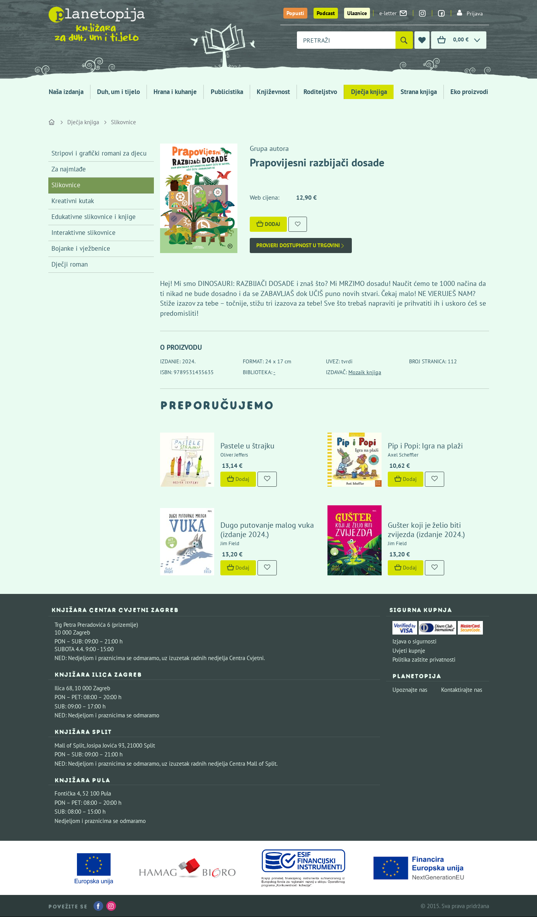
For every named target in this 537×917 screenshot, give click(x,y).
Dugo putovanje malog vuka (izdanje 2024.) (267, 529)
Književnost (273, 91)
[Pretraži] (404, 40)
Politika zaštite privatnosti (423, 659)
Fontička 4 (67, 793)
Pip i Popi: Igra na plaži (425, 446)
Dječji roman (69, 264)
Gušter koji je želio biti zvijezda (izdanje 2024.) (426, 529)
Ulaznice (357, 13)
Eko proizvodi (469, 91)
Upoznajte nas (409, 689)
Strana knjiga (419, 91)
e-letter (393, 13)
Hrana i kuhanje (175, 91)
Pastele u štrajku (247, 446)
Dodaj (268, 224)
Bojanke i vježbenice (80, 248)
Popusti (295, 13)
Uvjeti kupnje (408, 650)
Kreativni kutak (72, 201)
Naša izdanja (66, 91)
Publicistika (227, 91)
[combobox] (346, 40)
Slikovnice (123, 122)
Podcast (326, 13)
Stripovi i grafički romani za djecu (99, 153)
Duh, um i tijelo (118, 91)
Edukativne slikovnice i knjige (93, 216)
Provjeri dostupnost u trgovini (300, 245)
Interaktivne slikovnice (83, 232)
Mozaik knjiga (364, 372)
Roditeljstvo (320, 91)
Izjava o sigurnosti (414, 641)
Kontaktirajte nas (461, 689)
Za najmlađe (68, 169)
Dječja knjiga (369, 91)
